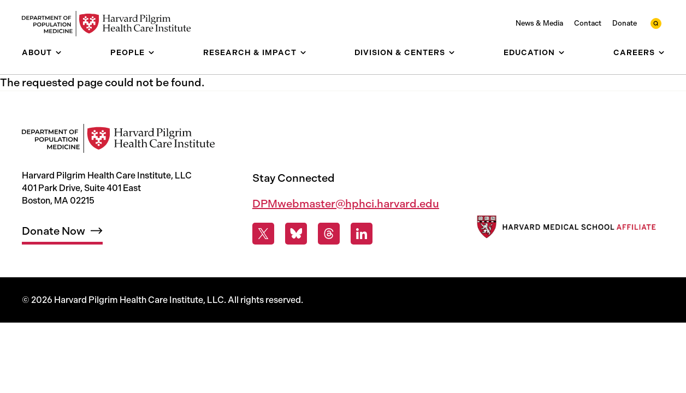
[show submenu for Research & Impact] (303, 52)
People (127, 52)
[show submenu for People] (151, 52)
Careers (634, 52)
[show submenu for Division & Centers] (451, 52)
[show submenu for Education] (561, 52)
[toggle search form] (656, 23)
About (37, 52)
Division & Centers (399, 52)
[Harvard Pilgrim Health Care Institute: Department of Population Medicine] (112, 24)
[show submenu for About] (58, 52)
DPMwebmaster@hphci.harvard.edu (345, 203)
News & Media (539, 23)
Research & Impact (250, 52)
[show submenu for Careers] (661, 52)
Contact (587, 23)
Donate (624, 23)
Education (529, 52)
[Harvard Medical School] (565, 229)
